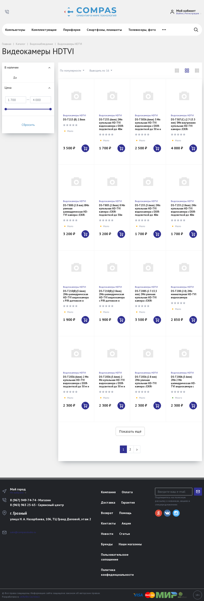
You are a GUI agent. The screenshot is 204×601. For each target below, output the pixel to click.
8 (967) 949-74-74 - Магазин (30, 500)
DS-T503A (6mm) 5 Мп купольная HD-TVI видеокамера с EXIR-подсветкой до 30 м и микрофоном (148, 126)
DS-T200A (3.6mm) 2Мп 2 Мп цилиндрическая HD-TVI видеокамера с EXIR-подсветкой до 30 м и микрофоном (183, 385)
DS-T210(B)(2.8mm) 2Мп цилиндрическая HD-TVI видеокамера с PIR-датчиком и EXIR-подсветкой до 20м (111, 299)
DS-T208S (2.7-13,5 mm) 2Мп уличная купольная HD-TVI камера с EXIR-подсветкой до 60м (146, 297)
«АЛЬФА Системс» (29, 596)
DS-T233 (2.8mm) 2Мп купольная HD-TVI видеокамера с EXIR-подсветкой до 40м (183, 210)
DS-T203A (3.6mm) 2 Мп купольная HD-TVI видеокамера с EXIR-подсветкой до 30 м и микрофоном (112, 383)
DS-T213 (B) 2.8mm (74, 119)
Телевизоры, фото (142, 30)
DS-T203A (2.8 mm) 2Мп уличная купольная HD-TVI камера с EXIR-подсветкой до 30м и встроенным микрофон (147, 386)
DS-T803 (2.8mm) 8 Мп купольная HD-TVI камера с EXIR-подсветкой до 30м (112, 210)
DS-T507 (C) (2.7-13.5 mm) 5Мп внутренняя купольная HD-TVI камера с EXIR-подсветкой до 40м (183, 126)
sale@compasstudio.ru (23, 532)
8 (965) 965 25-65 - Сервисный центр (37, 505)
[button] (7, 12)
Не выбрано (18, 492)
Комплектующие (44, 30)
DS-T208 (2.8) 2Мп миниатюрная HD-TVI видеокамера (183, 294)
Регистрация (192, 13)
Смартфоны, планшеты (104, 30)
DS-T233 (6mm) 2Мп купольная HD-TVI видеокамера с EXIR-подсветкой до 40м (111, 124)
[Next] (137, 449)
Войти (179, 13)
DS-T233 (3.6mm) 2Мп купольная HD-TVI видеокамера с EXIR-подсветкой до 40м (147, 210)
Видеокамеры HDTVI (74, 115)
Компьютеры (15, 30)
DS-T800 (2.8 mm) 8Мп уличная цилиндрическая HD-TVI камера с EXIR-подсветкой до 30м (76, 212)
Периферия (72, 30)
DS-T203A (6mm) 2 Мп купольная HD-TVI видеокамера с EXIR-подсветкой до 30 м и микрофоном (76, 383)
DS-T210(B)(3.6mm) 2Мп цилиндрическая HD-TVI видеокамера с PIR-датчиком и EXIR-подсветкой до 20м (76, 299)
